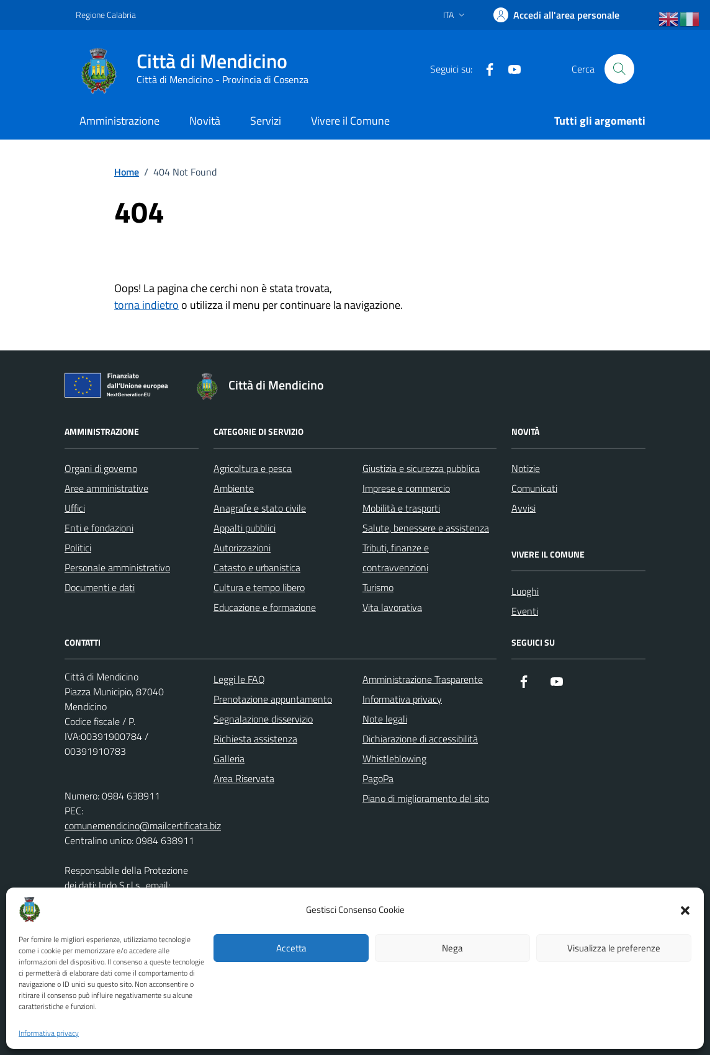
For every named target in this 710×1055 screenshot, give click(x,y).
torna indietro (146, 304)
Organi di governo (101, 468)
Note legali (384, 718)
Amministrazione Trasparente (422, 679)
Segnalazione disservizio (263, 718)
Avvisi (523, 508)
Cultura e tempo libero (259, 587)
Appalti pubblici (244, 527)
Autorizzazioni (242, 547)
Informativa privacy (49, 1033)
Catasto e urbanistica (256, 567)
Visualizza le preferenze (613, 948)
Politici (78, 547)
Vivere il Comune (350, 120)
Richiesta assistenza (255, 738)
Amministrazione (119, 120)
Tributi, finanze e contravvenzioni (395, 557)
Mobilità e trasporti (401, 508)
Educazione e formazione (264, 607)
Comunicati (534, 488)
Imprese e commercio (406, 488)
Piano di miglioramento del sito (425, 798)
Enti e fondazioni (99, 527)
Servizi (265, 120)
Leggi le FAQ (239, 679)
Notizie (525, 468)
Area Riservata (243, 778)
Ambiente (233, 488)
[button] (685, 909)
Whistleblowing (394, 758)
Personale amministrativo (117, 567)
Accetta (291, 948)
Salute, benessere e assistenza (425, 527)
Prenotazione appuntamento (272, 699)
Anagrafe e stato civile (259, 508)
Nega (452, 948)
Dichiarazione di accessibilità (420, 738)
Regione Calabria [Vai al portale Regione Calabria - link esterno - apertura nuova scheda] (106, 14)
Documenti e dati (100, 587)
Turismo (377, 587)
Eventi (524, 610)
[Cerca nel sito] (619, 69)
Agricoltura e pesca (252, 468)
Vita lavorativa (392, 607)
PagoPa (377, 778)
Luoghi (525, 591)
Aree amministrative (106, 488)
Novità (204, 120)
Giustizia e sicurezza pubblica (421, 468)
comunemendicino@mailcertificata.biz (143, 825)
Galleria (229, 758)
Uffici (75, 508)
